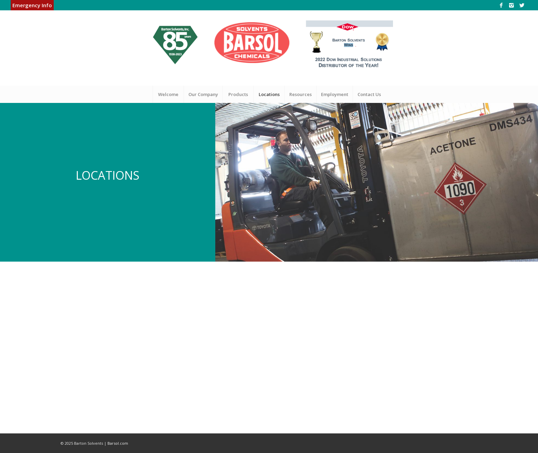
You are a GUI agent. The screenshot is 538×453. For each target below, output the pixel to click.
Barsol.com (117, 443)
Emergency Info (32, 5)
